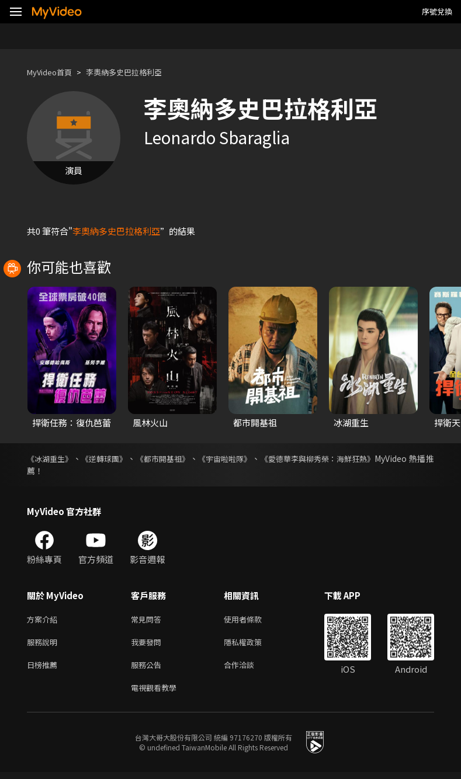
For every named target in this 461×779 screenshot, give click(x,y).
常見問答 (148, 620)
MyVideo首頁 (53, 72)
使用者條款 (253, 620)
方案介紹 (44, 620)
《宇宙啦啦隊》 (240, 458)
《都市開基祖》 (173, 458)
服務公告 (148, 669)
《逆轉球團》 (110, 458)
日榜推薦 (44, 669)
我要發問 (148, 644)
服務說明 (44, 644)
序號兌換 (437, 11)
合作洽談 (248, 669)
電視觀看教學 (157, 693)
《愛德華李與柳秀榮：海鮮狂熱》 (340, 458)
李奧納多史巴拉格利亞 (138, 72)
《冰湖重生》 (51, 458)
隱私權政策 (253, 644)
